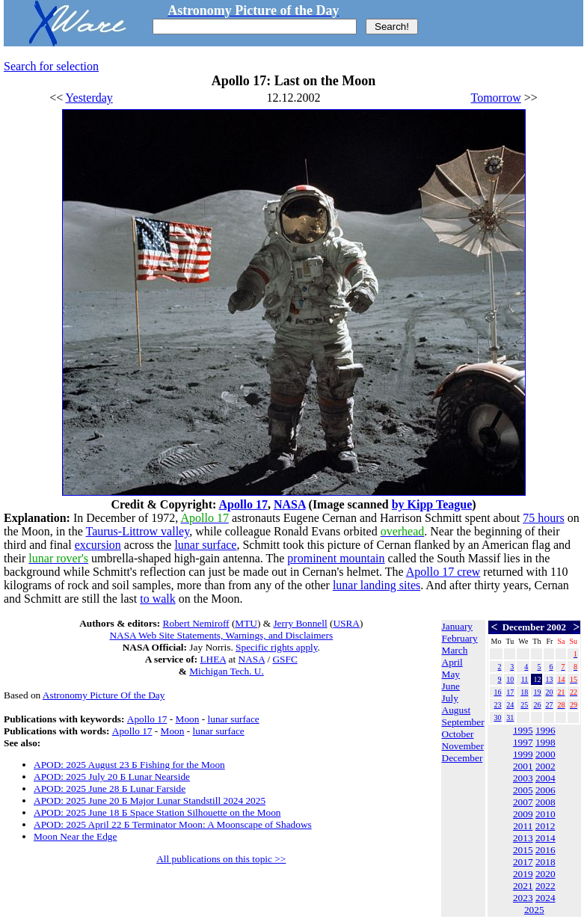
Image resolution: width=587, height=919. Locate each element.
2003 (523, 778)
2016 (545, 849)
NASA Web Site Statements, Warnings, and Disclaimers (221, 635)
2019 (523, 873)
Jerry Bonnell (300, 623)
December (462, 757)
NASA (290, 504)
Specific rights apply (276, 647)
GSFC (284, 659)
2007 (523, 802)
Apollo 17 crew (443, 571)
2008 (545, 802)
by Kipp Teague (432, 504)
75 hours (544, 517)
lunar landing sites (376, 585)
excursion (98, 544)
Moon (188, 719)
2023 (523, 897)
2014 (545, 837)
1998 (545, 742)
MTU (246, 623)
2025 (534, 909)
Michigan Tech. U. (226, 671)
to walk (158, 598)
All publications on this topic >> (221, 858)
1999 (523, 754)
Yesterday (89, 97)
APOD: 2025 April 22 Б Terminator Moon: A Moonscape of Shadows (173, 824)
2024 (545, 897)
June (451, 686)
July (450, 698)
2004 (545, 778)
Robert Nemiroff (196, 623)
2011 (522, 826)
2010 (545, 814)
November (463, 746)
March (455, 650)
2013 (523, 837)
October (458, 734)
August (456, 710)
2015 (523, 849)
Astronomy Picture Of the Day (104, 695)
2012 (545, 826)
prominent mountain (335, 558)
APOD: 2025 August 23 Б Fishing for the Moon (129, 764)
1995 (523, 730)
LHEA (213, 659)
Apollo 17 (243, 504)
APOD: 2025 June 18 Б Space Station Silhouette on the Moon (157, 812)
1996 (545, 730)
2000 (545, 754)
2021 (523, 885)
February (460, 638)
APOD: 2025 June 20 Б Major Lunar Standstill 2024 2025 (149, 800)
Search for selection (51, 66)
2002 (545, 766)
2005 (523, 790)
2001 (523, 766)
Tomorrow (496, 97)
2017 (523, 861)
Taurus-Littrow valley (137, 531)
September (463, 722)
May (451, 674)
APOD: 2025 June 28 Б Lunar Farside (109, 788)
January (457, 626)
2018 (545, 861)
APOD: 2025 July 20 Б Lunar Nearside (112, 776)
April (452, 662)
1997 (523, 742)
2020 (545, 873)
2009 (523, 814)
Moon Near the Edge (75, 836)
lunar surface (205, 544)
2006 (545, 790)
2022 (545, 885)
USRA (346, 623)
